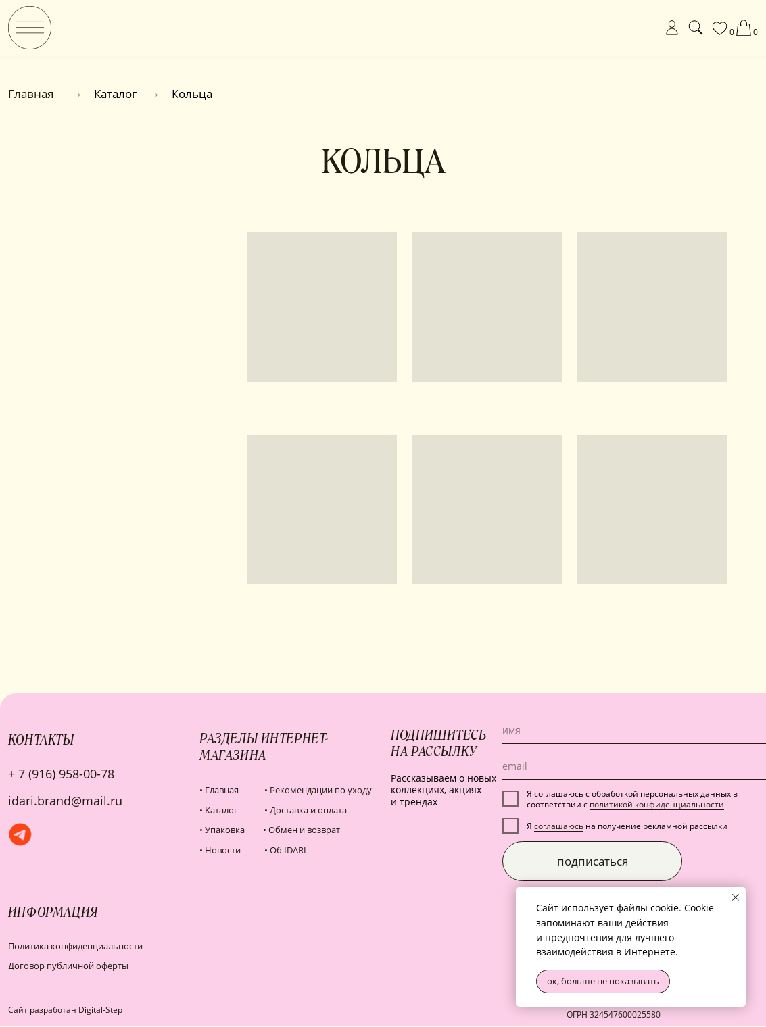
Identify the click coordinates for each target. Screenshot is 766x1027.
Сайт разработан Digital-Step (65, 1009)
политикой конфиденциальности (657, 804)
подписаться (592, 861)
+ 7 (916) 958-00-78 (61, 774)
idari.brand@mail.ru (65, 801)
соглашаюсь (558, 825)
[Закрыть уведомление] (735, 897)
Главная (30, 93)
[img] (29, 27)
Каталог (115, 93)
